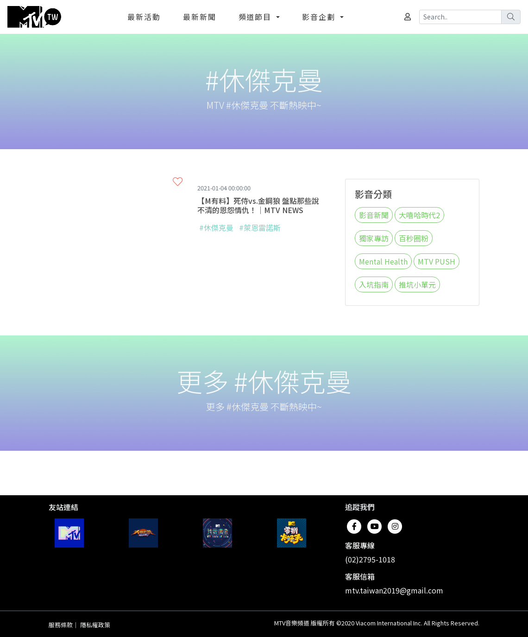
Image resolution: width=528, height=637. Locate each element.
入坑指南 (374, 284)
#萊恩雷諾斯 (260, 227)
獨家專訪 (374, 238)
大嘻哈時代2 (419, 215)
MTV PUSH (436, 261)
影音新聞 (374, 215)
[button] (178, 181)
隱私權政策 (95, 624)
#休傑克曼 (216, 227)
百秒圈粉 (413, 238)
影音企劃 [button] (320, 16)
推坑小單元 (417, 284)
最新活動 (144, 16)
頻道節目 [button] (257, 16)
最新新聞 (199, 16)
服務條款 (61, 624)
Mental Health (383, 261)
